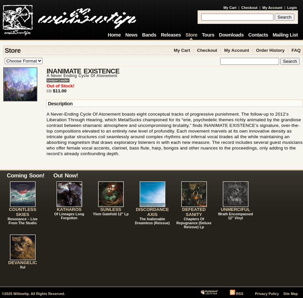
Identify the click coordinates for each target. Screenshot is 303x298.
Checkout (249, 8)
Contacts (258, 35)
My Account (272, 8)
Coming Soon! (26, 175)
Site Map (290, 294)
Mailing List (285, 35)
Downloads (231, 35)
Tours (208, 35)
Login (292, 8)
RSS (239, 294)
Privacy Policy (267, 294)
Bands (149, 35)
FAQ (296, 50)
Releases (171, 35)
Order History (270, 50)
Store (191, 35)
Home (114, 35)
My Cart (230, 8)
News (131, 35)
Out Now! (66, 175)
